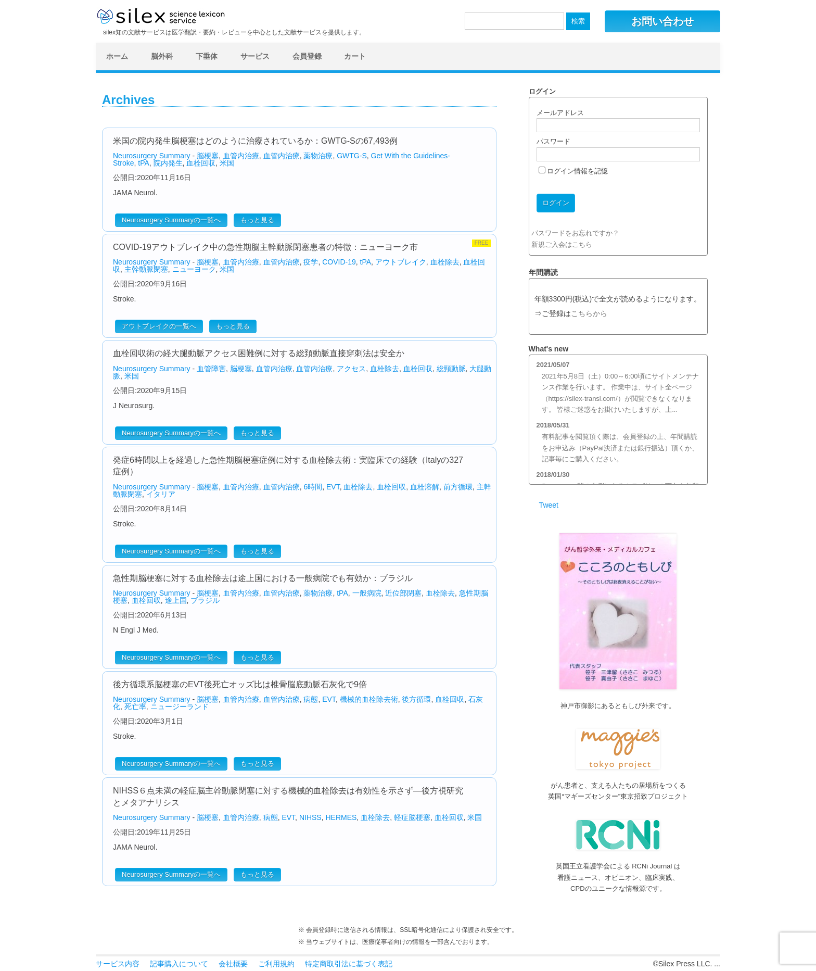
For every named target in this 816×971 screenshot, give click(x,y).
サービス (255, 56)
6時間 (312, 487)
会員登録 (307, 56)
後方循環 (416, 699)
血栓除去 (445, 262)
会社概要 (233, 964)
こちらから (589, 314)
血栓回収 (200, 163)
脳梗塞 (208, 156)
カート (355, 56)
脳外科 (162, 56)
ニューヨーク (194, 269)
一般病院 (366, 593)
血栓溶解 (424, 487)
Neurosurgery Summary (151, 156)
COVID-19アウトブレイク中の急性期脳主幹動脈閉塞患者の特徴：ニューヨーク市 (265, 247)
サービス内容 (117, 964)
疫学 (310, 262)
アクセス (351, 368)
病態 (310, 699)
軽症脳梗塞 (412, 817)
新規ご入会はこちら (561, 244)
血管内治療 (241, 156)
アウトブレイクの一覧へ (159, 326)
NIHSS (310, 817)
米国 (227, 163)
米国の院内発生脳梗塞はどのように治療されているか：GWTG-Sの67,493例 (255, 140)
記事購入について (179, 964)
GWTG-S (352, 156)
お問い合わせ (662, 21)
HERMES (340, 817)
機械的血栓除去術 (369, 699)
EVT (333, 487)
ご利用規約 (276, 964)
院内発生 (168, 163)
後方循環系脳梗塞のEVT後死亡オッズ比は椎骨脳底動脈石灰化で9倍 (240, 684)
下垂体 (207, 56)
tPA (143, 163)
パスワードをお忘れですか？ (575, 233)
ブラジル (205, 600)
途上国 (176, 600)
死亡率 (135, 706)
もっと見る (257, 220)
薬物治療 (318, 156)
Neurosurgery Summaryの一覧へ (171, 220)
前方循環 (458, 487)
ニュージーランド (179, 706)
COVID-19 (339, 262)
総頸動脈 (451, 368)
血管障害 (211, 368)
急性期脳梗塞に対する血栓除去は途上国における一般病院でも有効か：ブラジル (263, 578)
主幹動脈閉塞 (146, 269)
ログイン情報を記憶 (573, 171)
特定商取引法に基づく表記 (348, 964)
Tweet (548, 505)
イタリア (160, 494)
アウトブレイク (400, 262)
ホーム (117, 56)
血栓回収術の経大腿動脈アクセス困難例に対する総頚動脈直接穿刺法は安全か (258, 353)
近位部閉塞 (403, 593)
